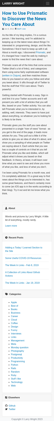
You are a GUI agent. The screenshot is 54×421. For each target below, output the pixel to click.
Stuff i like (16, 378)
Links (13, 337)
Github (12, 406)
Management (17, 340)
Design (14, 326)
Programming (18, 361)
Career (14, 316)
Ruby (13, 375)
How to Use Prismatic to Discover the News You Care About (24, 18)
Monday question (20, 347)
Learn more (11, 226)
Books (14, 309)
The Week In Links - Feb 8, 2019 (22, 265)
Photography (17, 351)
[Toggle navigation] (48, 3)
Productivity (17, 358)
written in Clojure (11, 75)
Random (15, 372)
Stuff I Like (21, 29)
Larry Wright (13, 3)
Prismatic (41, 52)
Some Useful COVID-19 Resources (23, 258)
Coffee (14, 323)
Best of (14, 306)
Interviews (16, 333)
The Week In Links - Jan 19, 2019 (22, 283)
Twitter (12, 409)
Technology (17, 382)
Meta (13, 344)
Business (15, 313)
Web (13, 385)
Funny (14, 330)
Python (14, 365)
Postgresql (16, 354)
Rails (13, 368)
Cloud (14, 319)
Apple (14, 302)
